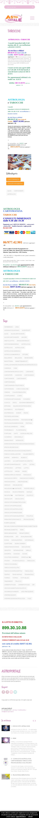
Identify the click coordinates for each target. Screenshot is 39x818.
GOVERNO (8, 437)
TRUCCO (18, 581)
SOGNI (24, 554)
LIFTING (31, 464)
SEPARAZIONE (18, 550)
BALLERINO (8, 358)
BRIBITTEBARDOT (21, 361)
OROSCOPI (8, 499)
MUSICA (7, 492)
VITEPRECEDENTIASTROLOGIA (14, 598)
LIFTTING (18, 468)
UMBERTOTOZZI (10, 584)
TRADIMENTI (8, 581)
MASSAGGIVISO (9, 481)
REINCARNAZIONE (10, 533)
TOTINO (15, 578)
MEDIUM (7, 485)
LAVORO (7, 461)
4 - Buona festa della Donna (20, 775)
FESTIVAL (29, 423)
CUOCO (7, 402)
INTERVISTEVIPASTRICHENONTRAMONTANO (19, 444)
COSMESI (26, 399)
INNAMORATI (8, 440)
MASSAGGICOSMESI (27, 478)
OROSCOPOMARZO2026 (13, 512)
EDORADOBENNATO (26, 402)
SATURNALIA (29, 540)
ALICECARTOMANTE (17, 334)
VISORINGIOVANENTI (11, 591)
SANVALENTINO (16, 540)
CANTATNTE (8, 375)
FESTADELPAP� (26, 420)
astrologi (11, 194)
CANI (15, 368)
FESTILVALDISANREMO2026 (13, 423)
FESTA (26, 413)
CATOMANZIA (9, 389)
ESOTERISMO (9, 413)
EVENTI (18, 413)
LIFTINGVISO (8, 468)
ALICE (6, 334)
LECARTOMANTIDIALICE (12, 464)
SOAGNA (17, 554)
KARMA (6, 457)
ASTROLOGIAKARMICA (12, 354)
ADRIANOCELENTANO (11, 330)
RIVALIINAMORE (26, 536)
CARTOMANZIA (13, 179)
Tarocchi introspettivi (14, 183)
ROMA (6, 540)
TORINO (7, 578)
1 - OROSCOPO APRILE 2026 (20, 726)
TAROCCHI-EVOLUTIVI (11, 567)
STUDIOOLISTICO (18, 560)
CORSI (19, 395)
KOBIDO (24, 457)
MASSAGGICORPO (10, 478)
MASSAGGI (27, 475)
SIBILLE (28, 550)
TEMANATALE (29, 574)
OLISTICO (30, 495)
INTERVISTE (19, 440)
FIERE (22, 426)
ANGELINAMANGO (23, 340)
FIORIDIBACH (9, 430)
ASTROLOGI (8, 347)
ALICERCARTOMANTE (11, 337)
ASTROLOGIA (19, 347)
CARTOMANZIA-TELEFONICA (14, 385)
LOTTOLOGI (8, 471)
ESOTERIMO (19, 409)
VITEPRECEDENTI (10, 595)
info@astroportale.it (8, 711)
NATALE (29, 492)
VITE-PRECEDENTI (27, 591)
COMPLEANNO (9, 395)
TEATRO (7, 574)
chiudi (30, 816)
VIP (33, 584)
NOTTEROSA (19, 495)
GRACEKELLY (18, 437)
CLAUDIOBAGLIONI (19, 392)
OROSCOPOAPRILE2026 (12, 505)
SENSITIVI (7, 550)
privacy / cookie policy (19, 710)
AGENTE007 (26, 330)
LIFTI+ (25, 464)
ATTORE (25, 354)
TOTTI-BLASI (25, 578)
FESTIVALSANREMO (11, 426)
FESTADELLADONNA (11, 416)
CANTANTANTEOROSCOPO (13, 371)
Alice (9, 191)
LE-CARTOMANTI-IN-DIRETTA (22, 461)
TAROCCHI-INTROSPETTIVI (13, 571)
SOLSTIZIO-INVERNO (11, 557)
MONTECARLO (29, 488)
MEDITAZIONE (22, 481)
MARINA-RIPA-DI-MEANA (12, 475)
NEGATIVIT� (8, 495)
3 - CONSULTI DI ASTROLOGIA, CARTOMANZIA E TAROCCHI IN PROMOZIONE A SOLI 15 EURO (21, 761)
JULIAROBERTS (28, 454)
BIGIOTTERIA (8, 361)
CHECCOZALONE (22, 389)
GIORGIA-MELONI (26, 433)
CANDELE (7, 368)
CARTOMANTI (21, 378)
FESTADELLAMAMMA (11, 420)
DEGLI (15, 402)
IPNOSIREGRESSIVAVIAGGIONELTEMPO (17, 451)
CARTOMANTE (9, 378)
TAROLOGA (29, 571)
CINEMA (7, 392)
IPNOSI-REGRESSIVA (11, 447)
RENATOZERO (24, 533)
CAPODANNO (29, 375)
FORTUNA (7, 433)
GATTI (16, 433)
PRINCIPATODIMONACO (12, 519)
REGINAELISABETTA (10, 530)
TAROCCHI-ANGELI (10, 564)
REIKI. (22, 530)
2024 (17, 327)
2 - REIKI (13, 738)
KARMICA (15, 457)
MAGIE (24, 471)
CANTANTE (29, 371)
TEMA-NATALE (17, 574)
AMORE (24, 337)
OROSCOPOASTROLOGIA (13, 509)
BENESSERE (29, 358)
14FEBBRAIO (8, 327)
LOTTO (26, 468)
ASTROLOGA (25, 344)
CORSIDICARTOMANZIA (12, 399)
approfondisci (21, 816)
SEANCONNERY (20, 543)
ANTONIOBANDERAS (11, 344)
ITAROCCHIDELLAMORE (12, 454)
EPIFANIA (7, 406)
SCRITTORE (8, 543)
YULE (29, 598)
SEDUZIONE (26, 547)
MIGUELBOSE (17, 485)
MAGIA (17, 471)
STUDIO (7, 560)
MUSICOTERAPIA (18, 492)
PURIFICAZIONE (9, 523)
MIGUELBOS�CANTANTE (12, 488)
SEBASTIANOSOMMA (11, 547)
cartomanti (18, 191)
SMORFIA (7, 554)
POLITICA (30, 516)
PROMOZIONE (29, 519)
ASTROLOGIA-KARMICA (12, 351)
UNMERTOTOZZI (24, 584)
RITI (17, 536)
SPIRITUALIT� (26, 557)
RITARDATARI (8, 536)
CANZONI (18, 375)
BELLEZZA (18, 358)
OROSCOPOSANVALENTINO (14, 516)
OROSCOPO (19, 499)
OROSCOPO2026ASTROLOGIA (14, 502)
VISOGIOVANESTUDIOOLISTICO (15, 588)
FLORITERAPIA (21, 430)
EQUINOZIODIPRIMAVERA (22, 406)
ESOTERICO (8, 409)
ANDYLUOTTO (9, 340)
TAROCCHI (30, 560)
